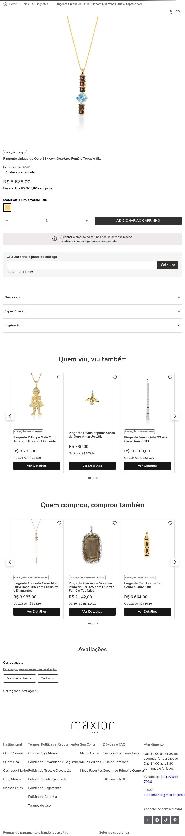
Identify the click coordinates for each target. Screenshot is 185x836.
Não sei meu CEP (20, 272)
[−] (6, 221)
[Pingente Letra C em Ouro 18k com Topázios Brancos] (34, 569)
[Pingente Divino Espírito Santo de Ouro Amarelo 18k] (144, 423)
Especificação (92, 311)
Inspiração (92, 325)
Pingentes (41, 4)
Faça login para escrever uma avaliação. (30, 669)
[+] (86, 221)
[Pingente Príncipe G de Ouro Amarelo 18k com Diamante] (89, 423)
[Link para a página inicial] (10, 4)
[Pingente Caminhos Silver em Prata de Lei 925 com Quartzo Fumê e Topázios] (144, 569)
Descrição (92, 297)
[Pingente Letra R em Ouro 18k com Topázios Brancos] (34, 423)
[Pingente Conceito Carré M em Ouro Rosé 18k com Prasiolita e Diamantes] (89, 569)
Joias (26, 4)
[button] (10, 416)
